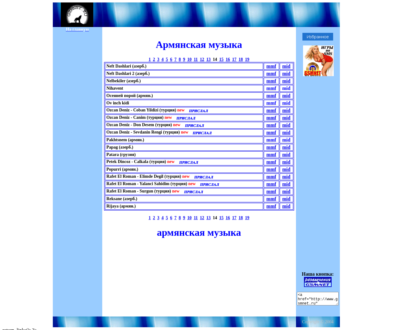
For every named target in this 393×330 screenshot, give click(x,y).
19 (247, 59)
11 (196, 59)
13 (208, 59)
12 (202, 59)
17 (234, 59)
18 (241, 59)
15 (221, 59)
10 (189, 59)
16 (228, 59)
